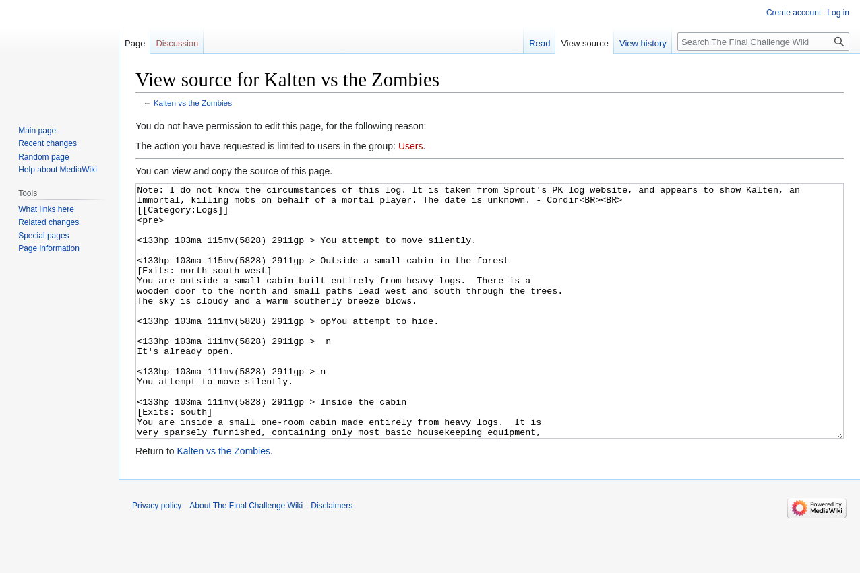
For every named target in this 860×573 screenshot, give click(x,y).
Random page (43, 157)
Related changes (48, 222)
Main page (37, 130)
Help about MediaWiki (57, 169)
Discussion (177, 43)
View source (585, 43)
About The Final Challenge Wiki (246, 556)
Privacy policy (156, 556)
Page (135, 43)
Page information (49, 248)
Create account (793, 13)
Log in (838, 13)
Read (539, 43)
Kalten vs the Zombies (193, 102)
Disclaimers (331, 556)
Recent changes (47, 143)
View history (643, 43)
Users (410, 146)
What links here (46, 209)
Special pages (43, 235)
